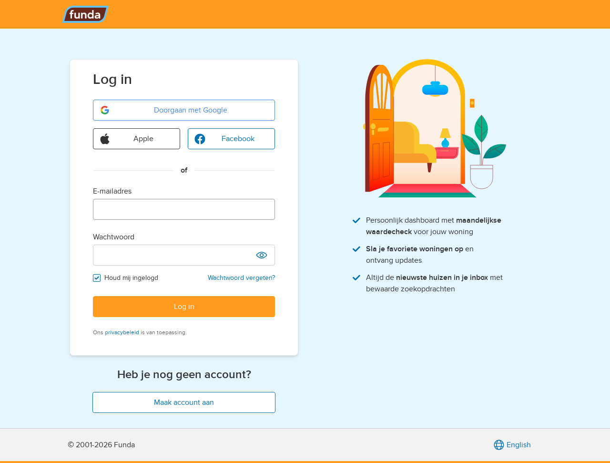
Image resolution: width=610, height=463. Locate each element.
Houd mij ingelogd (131, 278)
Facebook (224, 138)
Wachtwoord (113, 237)
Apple (126, 138)
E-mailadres (112, 191)
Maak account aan (184, 402)
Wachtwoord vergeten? (241, 278)
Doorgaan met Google (163, 110)
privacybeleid (122, 332)
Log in (184, 306)
